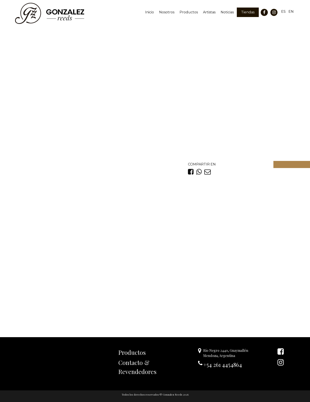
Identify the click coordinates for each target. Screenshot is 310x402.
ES (283, 11)
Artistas (209, 12)
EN (291, 11)
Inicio (149, 12)
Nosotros (166, 12)
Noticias (227, 12)
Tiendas (247, 12)
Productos (189, 12)
